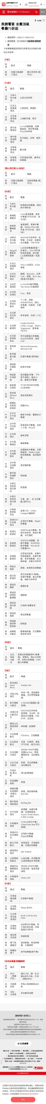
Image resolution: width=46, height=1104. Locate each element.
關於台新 (6, 1051)
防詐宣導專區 (16, 1051)
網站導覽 (26, 1051)
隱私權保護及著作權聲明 (28, 1094)
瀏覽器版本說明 (20, 1058)
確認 (23, 1100)
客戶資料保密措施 (32, 1056)
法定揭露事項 (8, 1058)
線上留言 (31, 1058)
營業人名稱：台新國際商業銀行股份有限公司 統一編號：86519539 (23, 1062)
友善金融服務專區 (37, 1051)
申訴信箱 (39, 1058)
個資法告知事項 (31, 1053)
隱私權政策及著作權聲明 (16, 1056)
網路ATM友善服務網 (16, 1053)
